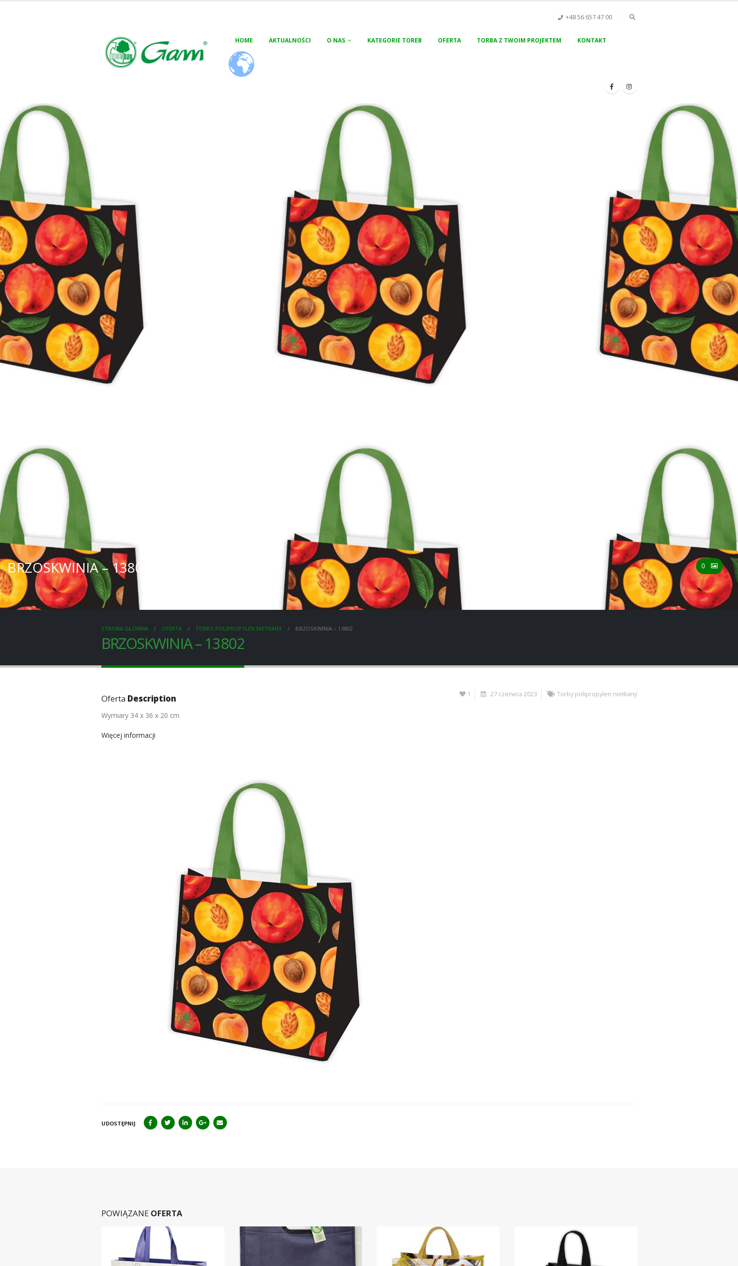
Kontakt (591, 40)
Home (244, 40)
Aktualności (290, 40)
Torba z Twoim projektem (519, 40)
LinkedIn (185, 1122)
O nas (336, 40)
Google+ (202, 1122)
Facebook (150, 1122)
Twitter (168, 1122)
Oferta (449, 40)
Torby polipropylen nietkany (597, 694)
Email (220, 1122)
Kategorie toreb (394, 40)
